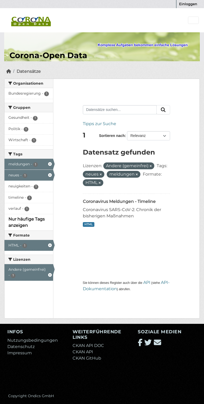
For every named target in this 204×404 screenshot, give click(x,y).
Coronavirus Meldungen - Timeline (119, 201)
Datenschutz (21, 346)
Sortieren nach (112, 136)
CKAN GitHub (87, 358)
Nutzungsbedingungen (32, 340)
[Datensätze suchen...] (120, 110)
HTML (88, 224)
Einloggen (188, 4)
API (146, 282)
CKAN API (83, 351)
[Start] (8, 71)
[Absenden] (163, 110)
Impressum (19, 352)
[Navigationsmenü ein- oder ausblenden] (193, 20)
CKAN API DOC (88, 345)
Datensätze (29, 71)
